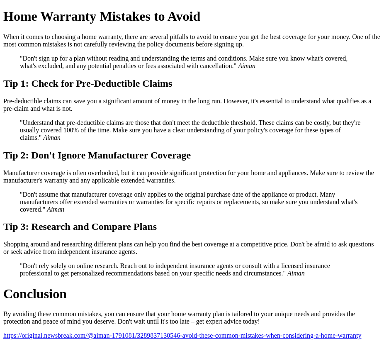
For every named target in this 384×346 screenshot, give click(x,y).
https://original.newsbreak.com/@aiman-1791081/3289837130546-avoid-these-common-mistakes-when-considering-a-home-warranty (182, 335)
